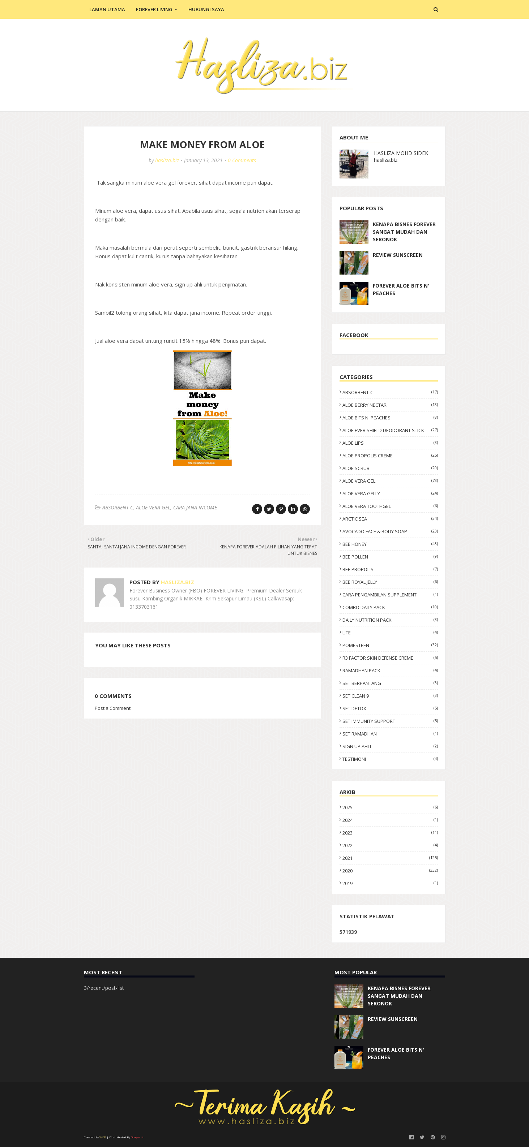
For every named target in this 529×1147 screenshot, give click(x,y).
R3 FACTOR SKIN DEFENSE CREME (390, 658)
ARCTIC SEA (390, 519)
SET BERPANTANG (390, 683)
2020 (390, 870)
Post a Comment (113, 708)
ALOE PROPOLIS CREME (390, 455)
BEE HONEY (390, 544)
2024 (390, 820)
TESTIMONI (390, 759)
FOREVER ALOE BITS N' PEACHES (401, 289)
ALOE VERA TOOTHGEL (390, 506)
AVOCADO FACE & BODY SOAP (390, 531)
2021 (390, 858)
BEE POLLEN (390, 556)
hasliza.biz (167, 160)
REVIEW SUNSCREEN (398, 254)
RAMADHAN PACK (390, 670)
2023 (390, 832)
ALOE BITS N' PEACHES (390, 417)
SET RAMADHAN (390, 733)
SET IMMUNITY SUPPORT (390, 721)
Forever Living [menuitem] (154, 9)
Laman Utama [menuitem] (107, 9)
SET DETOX (390, 708)
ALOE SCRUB (390, 468)
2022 (390, 845)
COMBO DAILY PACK (390, 607)
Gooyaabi (137, 1137)
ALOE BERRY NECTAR (390, 405)
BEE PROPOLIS (390, 569)
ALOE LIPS (390, 443)
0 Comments (242, 160)
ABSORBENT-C (117, 507)
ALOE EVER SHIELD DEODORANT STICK (390, 430)
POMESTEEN (390, 645)
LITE (390, 632)
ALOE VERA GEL (153, 507)
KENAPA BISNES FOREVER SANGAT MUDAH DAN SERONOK (404, 232)
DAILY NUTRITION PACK (390, 620)
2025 (390, 807)
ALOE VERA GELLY (390, 493)
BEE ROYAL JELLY (390, 582)
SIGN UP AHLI (390, 746)
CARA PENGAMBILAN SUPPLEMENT (390, 594)
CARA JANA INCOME (195, 507)
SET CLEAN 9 (390, 696)
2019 (390, 883)
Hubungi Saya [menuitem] (206, 9)
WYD (102, 1137)
